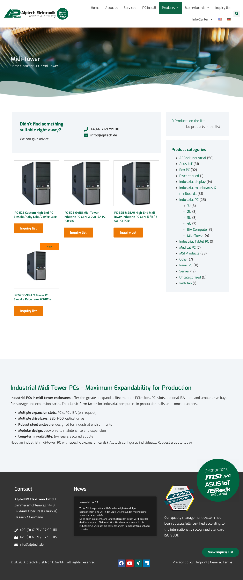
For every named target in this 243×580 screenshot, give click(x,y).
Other (183, 259)
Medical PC (187, 247)
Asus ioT (186, 164)
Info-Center (202, 19)
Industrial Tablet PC (194, 241)
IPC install (149, 8)
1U (188, 206)
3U (189, 217)
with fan (185, 283)
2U (189, 211)
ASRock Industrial (192, 158)
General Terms (221, 562)
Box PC (184, 170)
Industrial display (192, 182)
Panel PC (186, 265)
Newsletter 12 (88, 502)
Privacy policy (183, 562)
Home (95, 8)
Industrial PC (31, 66)
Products (170, 8)
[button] (236, 14)
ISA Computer (197, 229)
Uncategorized (190, 277)
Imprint (201, 562)
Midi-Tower (195, 235)
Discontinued (189, 176)
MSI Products (189, 253)
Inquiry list (223, 8)
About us (111, 8)
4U (189, 223)
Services (130, 8)
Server (184, 271)
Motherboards (197, 8)
